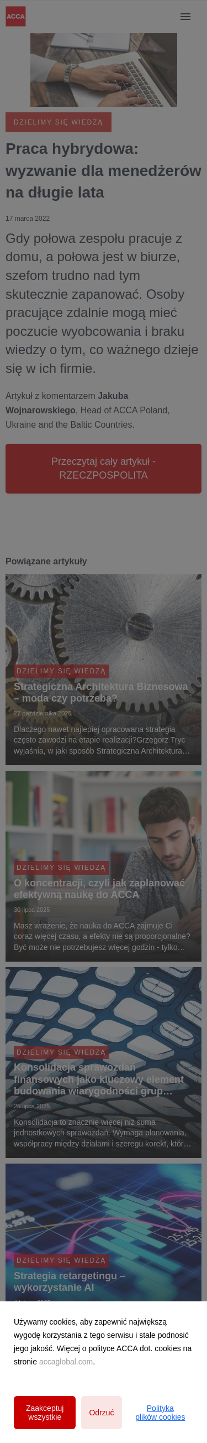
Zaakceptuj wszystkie (44, 1412)
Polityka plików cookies (160, 1412)
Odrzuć (101, 1412)
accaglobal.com (66, 1361)
